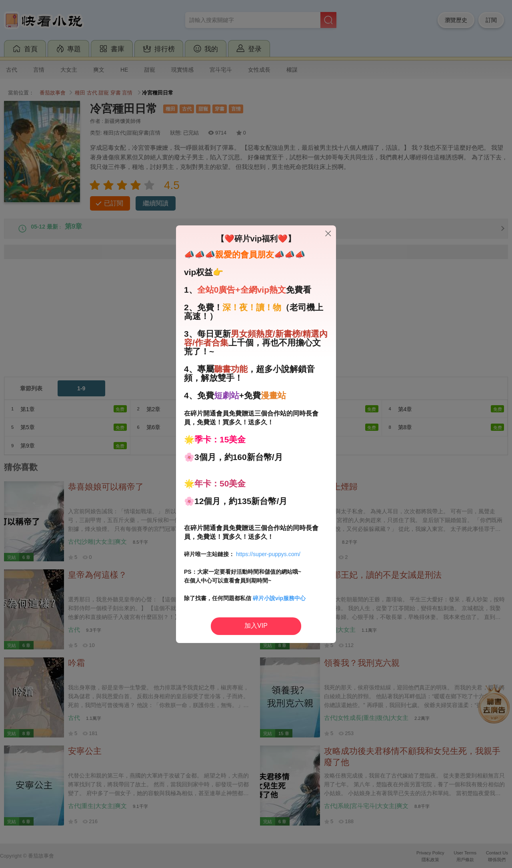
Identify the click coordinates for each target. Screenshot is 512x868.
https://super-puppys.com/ (268, 554)
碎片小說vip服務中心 (279, 598)
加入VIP (256, 625)
